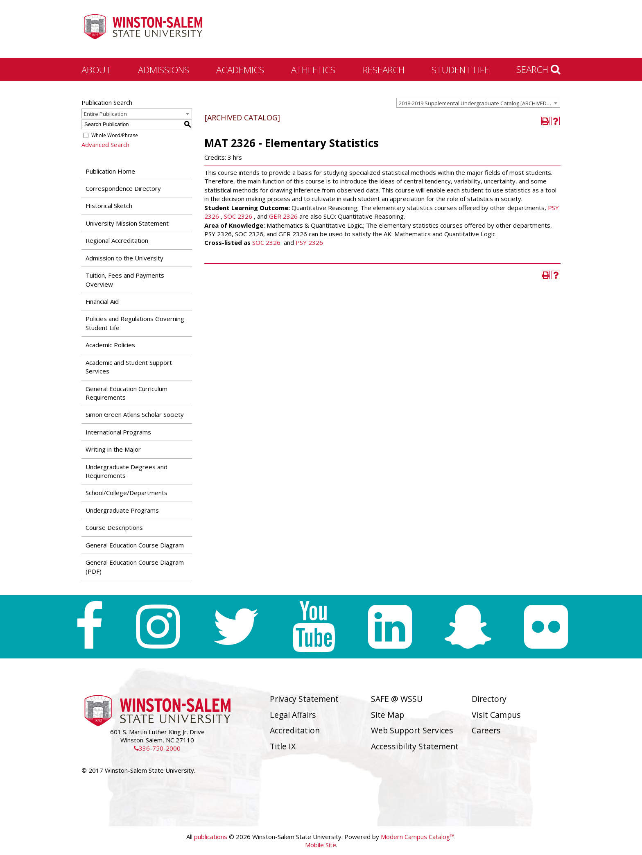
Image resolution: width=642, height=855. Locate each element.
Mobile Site (320, 845)
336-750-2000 (157, 748)
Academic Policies (110, 345)
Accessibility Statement (415, 746)
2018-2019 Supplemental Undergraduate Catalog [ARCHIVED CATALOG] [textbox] (479, 103)
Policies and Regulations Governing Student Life (135, 322)
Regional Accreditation (117, 240)
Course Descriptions (114, 527)
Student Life (460, 69)
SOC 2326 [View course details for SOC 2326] (238, 216)
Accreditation (295, 730)
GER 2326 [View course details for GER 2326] (283, 216)
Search (538, 69)
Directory (489, 698)
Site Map (387, 714)
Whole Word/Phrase (114, 135)
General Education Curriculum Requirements (126, 393)
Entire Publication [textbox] (105, 114)
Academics (240, 69)
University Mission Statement (127, 223)
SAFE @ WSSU (397, 698)
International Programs (118, 432)
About (96, 69)
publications (210, 836)
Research (384, 69)
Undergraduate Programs (122, 510)
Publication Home (110, 171)
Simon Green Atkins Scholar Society (135, 414)
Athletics (313, 69)
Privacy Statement (304, 698)
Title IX (283, 746)
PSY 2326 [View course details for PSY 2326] (309, 242)
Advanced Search (105, 144)
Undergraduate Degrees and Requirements (126, 471)
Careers (486, 730)
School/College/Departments (126, 493)
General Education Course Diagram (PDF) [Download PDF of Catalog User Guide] (135, 566)
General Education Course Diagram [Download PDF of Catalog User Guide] (135, 545)
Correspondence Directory (123, 188)
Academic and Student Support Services (129, 366)
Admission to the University (124, 258)
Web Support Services (412, 730)
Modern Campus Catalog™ (417, 836)
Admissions (163, 69)
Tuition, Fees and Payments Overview (125, 279)
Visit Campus (496, 714)
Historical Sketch (109, 205)
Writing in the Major (113, 449)
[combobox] (478, 103)
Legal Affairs (293, 714)
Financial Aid (102, 301)
